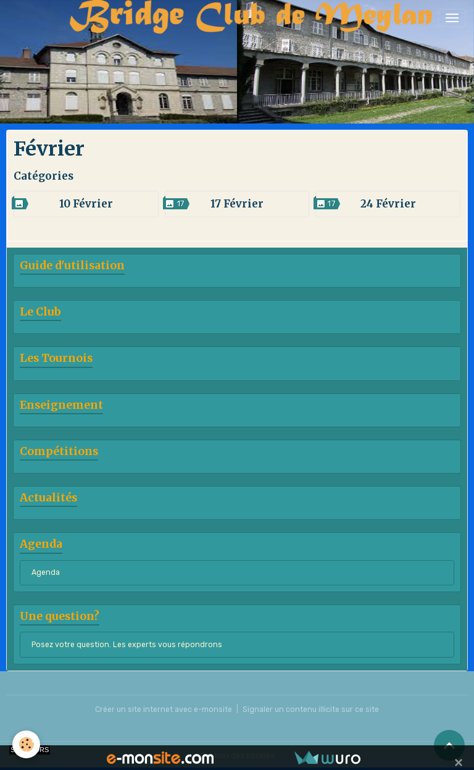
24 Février (388, 204)
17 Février (237, 204)
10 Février (86, 204)
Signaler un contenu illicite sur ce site (311, 709)
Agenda (45, 572)
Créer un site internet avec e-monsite (163, 709)
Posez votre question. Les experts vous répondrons (126, 644)
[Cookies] (26, 744)
